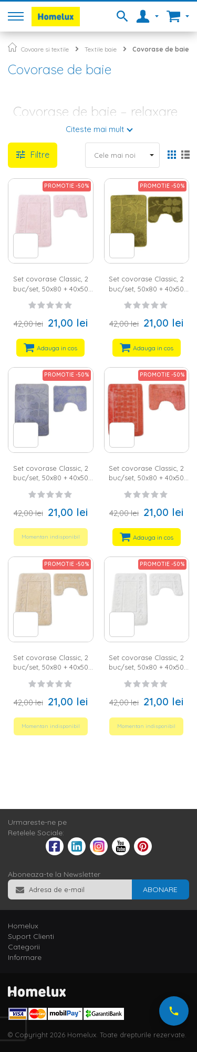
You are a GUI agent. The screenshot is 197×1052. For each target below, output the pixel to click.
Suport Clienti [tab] (31, 936)
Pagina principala (12, 47)
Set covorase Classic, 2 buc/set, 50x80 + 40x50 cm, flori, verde (146, 288)
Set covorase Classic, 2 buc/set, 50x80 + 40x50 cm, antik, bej (50, 667)
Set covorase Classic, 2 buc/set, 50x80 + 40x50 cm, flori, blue (50, 478)
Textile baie (101, 49)
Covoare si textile (45, 49)
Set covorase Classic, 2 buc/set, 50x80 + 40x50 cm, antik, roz (50, 288)
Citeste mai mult (95, 129)
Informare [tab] (25, 957)
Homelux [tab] (23, 925)
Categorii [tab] (24, 947)
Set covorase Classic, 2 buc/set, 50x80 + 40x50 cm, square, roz (146, 478)
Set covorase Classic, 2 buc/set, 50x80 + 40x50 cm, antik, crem (146, 667)
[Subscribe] (160, 889)
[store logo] (56, 16)
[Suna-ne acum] (174, 1011)
